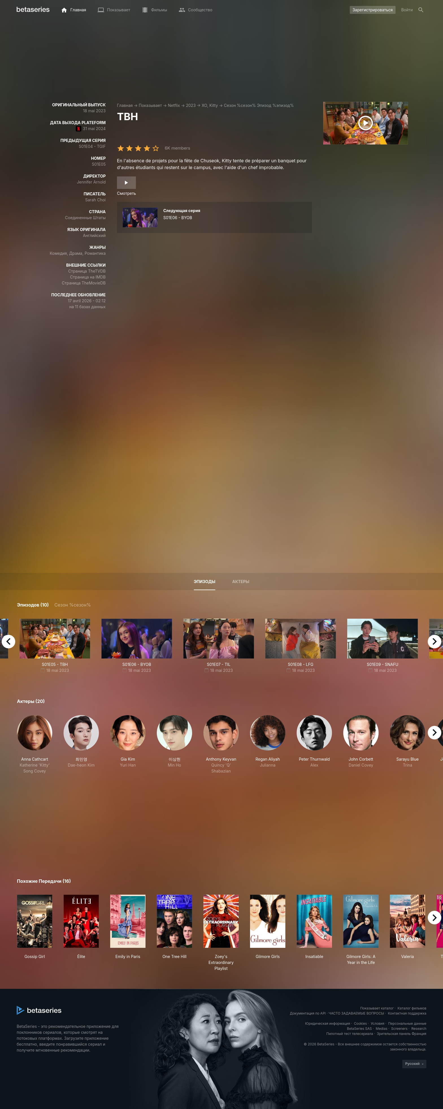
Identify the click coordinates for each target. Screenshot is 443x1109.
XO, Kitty (210, 105)
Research (418, 1028)
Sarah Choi (95, 199)
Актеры (240, 581)
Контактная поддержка (407, 1013)
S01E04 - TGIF (92, 146)
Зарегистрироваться (373, 9)
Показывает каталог (377, 1008)
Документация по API (308, 1013)
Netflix (174, 105)
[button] (34, 744)
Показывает (150, 105)
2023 (191, 105)
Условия (377, 1023)
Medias (381, 1028)
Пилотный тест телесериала (349, 1034)
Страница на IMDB (88, 277)
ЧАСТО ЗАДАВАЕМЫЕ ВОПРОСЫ (356, 1013)
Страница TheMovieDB (84, 283)
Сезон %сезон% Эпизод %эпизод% (259, 105)
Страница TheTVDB (87, 271)
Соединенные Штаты (85, 217)
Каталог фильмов (412, 1008)
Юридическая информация (327, 1023)
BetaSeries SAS (359, 1028)
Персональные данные (407, 1023)
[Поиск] (421, 10)
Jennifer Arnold (91, 182)
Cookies (360, 1023)
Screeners (399, 1028)
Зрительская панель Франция (401, 1034)
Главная (125, 105)
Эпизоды (204, 581)
